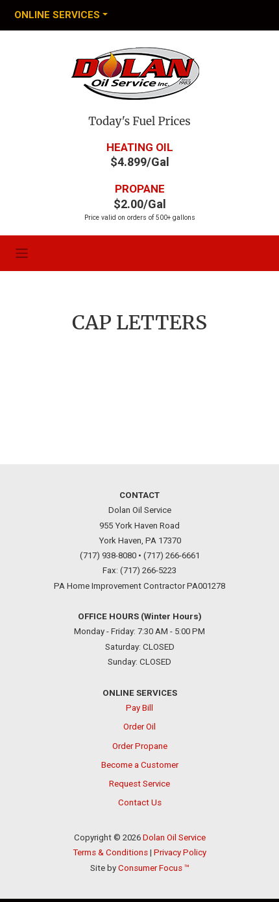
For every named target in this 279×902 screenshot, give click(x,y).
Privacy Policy (180, 852)
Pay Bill (139, 708)
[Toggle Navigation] (61, 15)
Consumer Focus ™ (153, 867)
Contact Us (140, 802)
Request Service (139, 784)
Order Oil (139, 726)
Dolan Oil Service (174, 837)
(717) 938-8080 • (110, 555)
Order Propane (139, 745)
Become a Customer (139, 764)
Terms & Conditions (110, 852)
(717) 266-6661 (171, 555)
